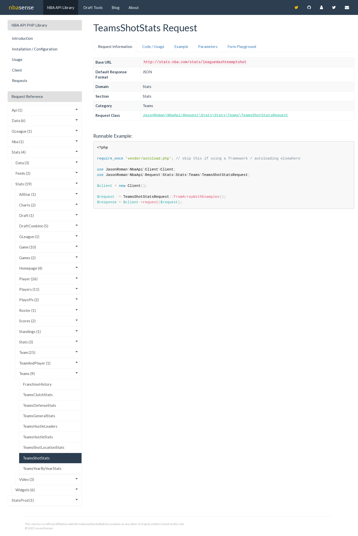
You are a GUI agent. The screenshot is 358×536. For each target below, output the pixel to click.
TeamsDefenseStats (39, 405)
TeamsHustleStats (38, 437)
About (134, 7)
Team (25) (48, 352)
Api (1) (45, 110)
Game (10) (48, 247)
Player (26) (48, 278)
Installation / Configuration (34, 49)
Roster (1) (48, 310)
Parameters (208, 46)
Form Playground (241, 46)
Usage (17, 59)
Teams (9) (48, 373)
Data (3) (46, 162)
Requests (19, 80)
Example (181, 46)
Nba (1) (45, 141)
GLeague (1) (45, 131)
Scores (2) (48, 320)
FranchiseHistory (37, 384)
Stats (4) (45, 152)
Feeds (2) (46, 173)
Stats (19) (46, 183)
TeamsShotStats (36, 458)
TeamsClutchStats (38, 394)
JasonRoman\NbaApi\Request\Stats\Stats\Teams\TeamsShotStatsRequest (215, 115)
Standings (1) (48, 331)
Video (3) (48, 479)
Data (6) (45, 120)
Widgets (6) (46, 489)
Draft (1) (48, 215)
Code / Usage (153, 46)
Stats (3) (48, 341)
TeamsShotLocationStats (43, 447)
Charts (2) (48, 205)
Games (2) (48, 257)
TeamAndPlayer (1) (48, 363)
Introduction (22, 38)
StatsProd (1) (45, 500)
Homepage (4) (48, 268)
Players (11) (48, 289)
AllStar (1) (48, 194)
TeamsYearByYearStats (42, 468)
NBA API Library (60, 7)
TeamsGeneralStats (39, 415)
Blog (116, 7)
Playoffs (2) (48, 299)
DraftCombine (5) (48, 225)
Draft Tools (93, 7)
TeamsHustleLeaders (40, 426)
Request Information (115, 46)
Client (17, 70)
